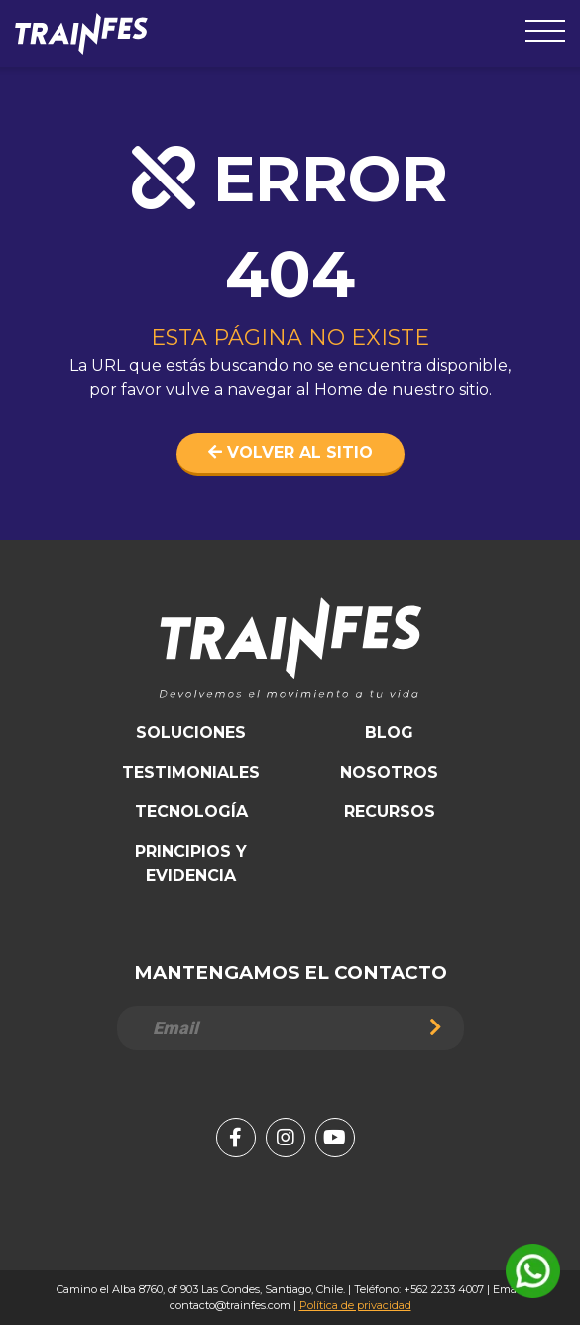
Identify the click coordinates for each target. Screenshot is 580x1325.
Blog (389, 732)
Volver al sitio (290, 452)
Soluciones (191, 732)
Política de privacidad (355, 1305)
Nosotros (389, 772)
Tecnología (191, 811)
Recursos (389, 811)
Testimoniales (191, 772)
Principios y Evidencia (191, 863)
